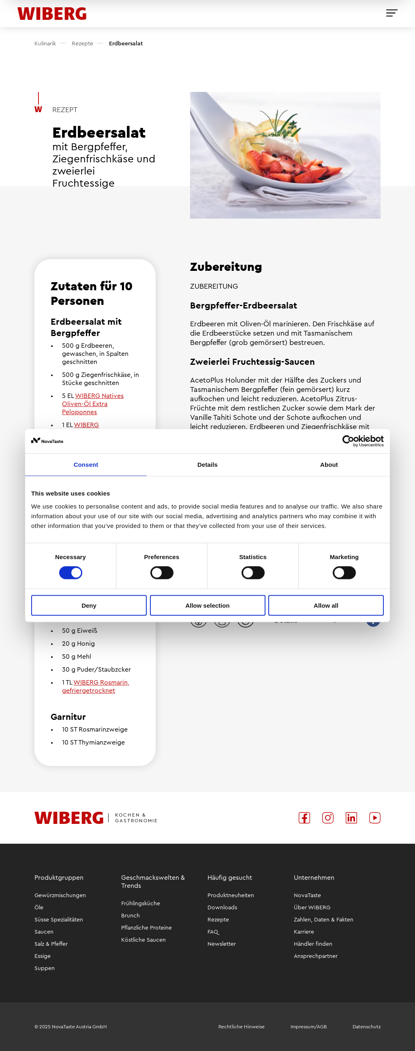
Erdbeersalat (125, 44)
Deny (88, 605)
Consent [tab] (86, 464)
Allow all (326, 605)
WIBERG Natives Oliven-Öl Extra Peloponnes (93, 404)
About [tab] (329, 464)
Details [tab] (207, 464)
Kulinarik (45, 44)
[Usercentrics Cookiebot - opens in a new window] (348, 441)
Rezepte (81, 44)
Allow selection (207, 605)
